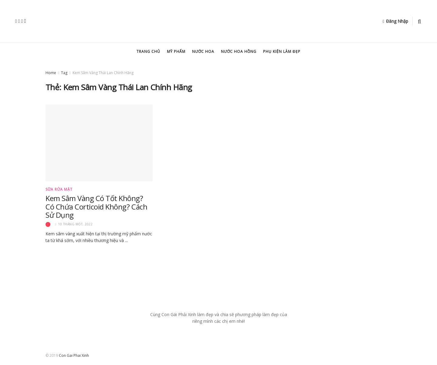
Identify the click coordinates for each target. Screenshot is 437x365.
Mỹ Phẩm (176, 51)
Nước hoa (203, 51)
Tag (64, 72)
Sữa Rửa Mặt (59, 189)
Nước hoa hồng (238, 51)
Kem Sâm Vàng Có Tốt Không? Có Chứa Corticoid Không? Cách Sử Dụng (96, 206)
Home (51, 72)
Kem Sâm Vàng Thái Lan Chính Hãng (103, 72)
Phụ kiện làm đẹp (281, 51)
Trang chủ (148, 51)
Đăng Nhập (395, 21)
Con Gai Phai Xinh (74, 355)
